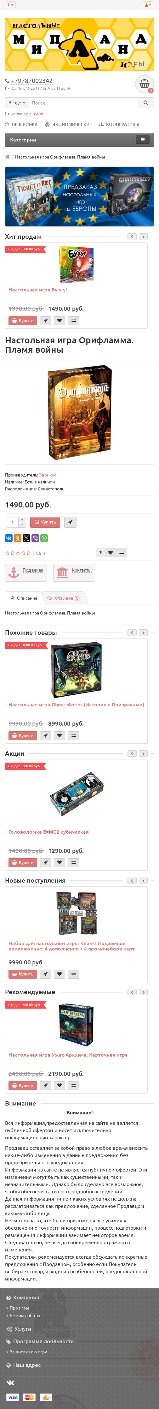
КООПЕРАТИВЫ (119, 124)
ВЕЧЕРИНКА (21, 124)
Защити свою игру (26, 1351)
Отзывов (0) (63, 598)
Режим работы (23, 1315)
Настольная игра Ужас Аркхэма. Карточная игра (68, 1054)
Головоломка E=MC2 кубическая (49, 831)
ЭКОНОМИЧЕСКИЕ (68, 124)
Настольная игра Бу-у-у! (38, 289)
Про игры (17, 1307)
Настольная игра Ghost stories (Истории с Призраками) (76, 704)
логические (33, 113)
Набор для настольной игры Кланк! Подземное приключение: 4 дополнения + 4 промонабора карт (72, 945)
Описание (23, 598)
